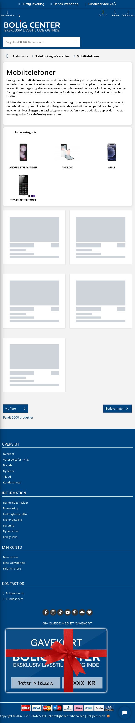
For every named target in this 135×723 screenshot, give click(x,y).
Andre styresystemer (23, 167)
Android (67, 167)
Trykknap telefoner (23, 200)
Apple (111, 167)
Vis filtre (16, 408)
